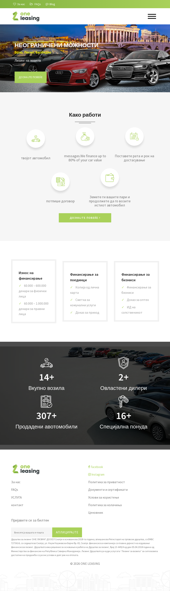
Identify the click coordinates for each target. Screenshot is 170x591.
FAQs (14, 489)
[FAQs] (35, 4)
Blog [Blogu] (50, 4)
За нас (15, 482)
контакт (17, 505)
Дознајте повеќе (31, 77)
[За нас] (19, 4)
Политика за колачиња (105, 505)
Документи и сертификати (108, 489)
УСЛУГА (16, 497)
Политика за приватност (106, 482)
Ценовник (95, 512)
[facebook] (123, 467)
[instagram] (123, 474)
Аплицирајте (67, 532)
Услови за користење (103, 497)
